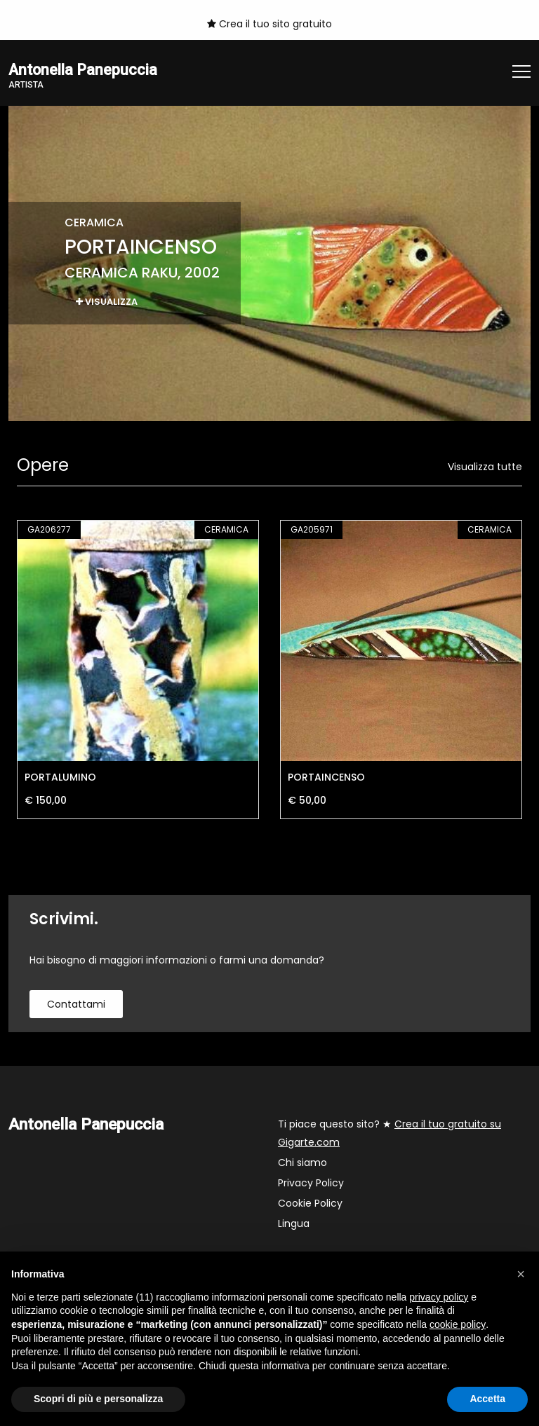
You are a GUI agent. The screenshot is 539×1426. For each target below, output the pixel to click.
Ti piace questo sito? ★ (389, 1134)
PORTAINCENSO (326, 778)
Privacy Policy (311, 1184)
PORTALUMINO (60, 778)
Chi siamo (302, 1163)
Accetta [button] (487, 1398)
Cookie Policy (310, 1204)
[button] (521, 1274)
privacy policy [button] (438, 1297)
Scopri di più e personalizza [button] (98, 1398)
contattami (76, 1005)
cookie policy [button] (458, 1324)
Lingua (294, 1224)
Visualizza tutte (485, 467)
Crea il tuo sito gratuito (269, 24)
